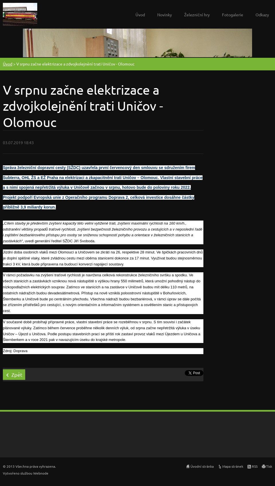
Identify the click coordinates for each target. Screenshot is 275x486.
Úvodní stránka (202, 466)
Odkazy (262, 14)
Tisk (269, 466)
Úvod (140, 14)
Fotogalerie (232, 14)
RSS (255, 466)
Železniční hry (197, 14)
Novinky (164, 14)
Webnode (40, 473)
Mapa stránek (232, 466)
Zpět (16, 375)
